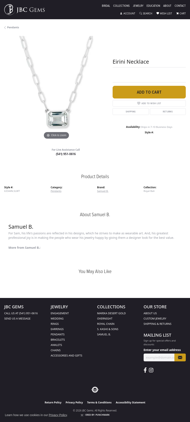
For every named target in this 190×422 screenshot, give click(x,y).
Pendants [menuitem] (58, 334)
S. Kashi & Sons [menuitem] (108, 329)
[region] (56, 88)
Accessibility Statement (130, 402)
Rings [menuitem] (55, 324)
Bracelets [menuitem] (58, 339)
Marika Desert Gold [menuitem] (111, 313)
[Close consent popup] (82, 415)
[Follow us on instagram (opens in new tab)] (151, 370)
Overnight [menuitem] (105, 318)
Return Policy (53, 402)
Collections (121, 6)
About (167, 6)
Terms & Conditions (99, 402)
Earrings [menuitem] (57, 329)
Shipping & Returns (157, 324)
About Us (150, 313)
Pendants (13, 27)
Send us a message (17, 318)
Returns (168, 111)
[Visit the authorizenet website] (95, 389)
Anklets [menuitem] (56, 345)
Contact (180, 6)
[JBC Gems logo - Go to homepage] (26, 9)
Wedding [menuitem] (57, 318)
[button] (127, 13)
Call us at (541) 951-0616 (21, 313)
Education (153, 6)
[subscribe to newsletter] (180, 357)
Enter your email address (162, 350)
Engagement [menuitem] (60, 313)
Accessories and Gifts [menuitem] (66, 355)
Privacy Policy (74, 402)
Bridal (106, 6)
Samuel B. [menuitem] (104, 334)
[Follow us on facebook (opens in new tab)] (145, 370)
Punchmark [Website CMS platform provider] (103, 414)
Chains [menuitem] (56, 350)
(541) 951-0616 (66, 154)
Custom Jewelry (155, 318)
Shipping (131, 111)
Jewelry (138, 6)
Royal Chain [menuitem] (106, 324)
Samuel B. (103, 191)
